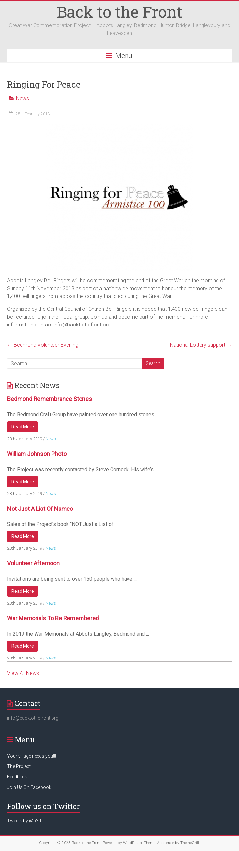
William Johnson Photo (37, 453)
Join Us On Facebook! (29, 787)
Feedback (17, 776)
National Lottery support (201, 345)
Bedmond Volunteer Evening (42, 345)
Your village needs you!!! (31, 756)
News (22, 98)
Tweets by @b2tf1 (25, 820)
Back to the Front (119, 11)
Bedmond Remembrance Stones (49, 398)
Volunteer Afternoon (33, 563)
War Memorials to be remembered (53, 618)
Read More (22, 426)
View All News (23, 673)
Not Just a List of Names (40, 508)
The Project (19, 766)
